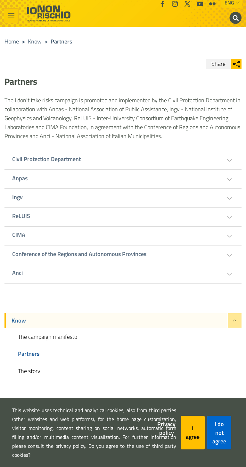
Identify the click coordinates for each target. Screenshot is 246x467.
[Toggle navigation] (11, 15)
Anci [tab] (17, 273)
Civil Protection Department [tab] (46, 159)
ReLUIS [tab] (21, 216)
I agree (193, 432)
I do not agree (219, 433)
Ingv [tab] (17, 197)
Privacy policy (166, 428)
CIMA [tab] (18, 234)
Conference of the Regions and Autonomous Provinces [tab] (79, 254)
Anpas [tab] (20, 178)
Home (11, 41)
